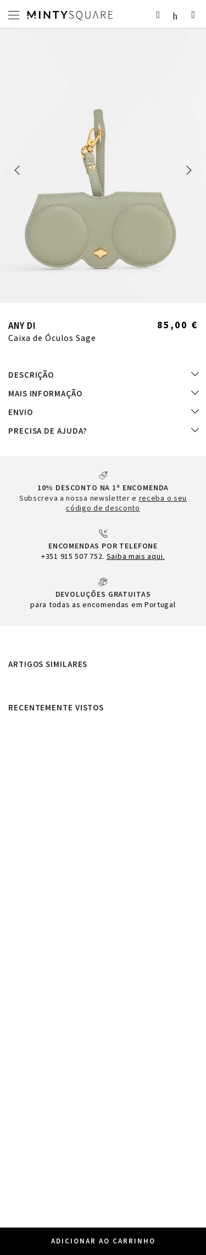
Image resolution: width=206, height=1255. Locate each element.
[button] (19, 170)
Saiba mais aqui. (136, 556)
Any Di (22, 326)
